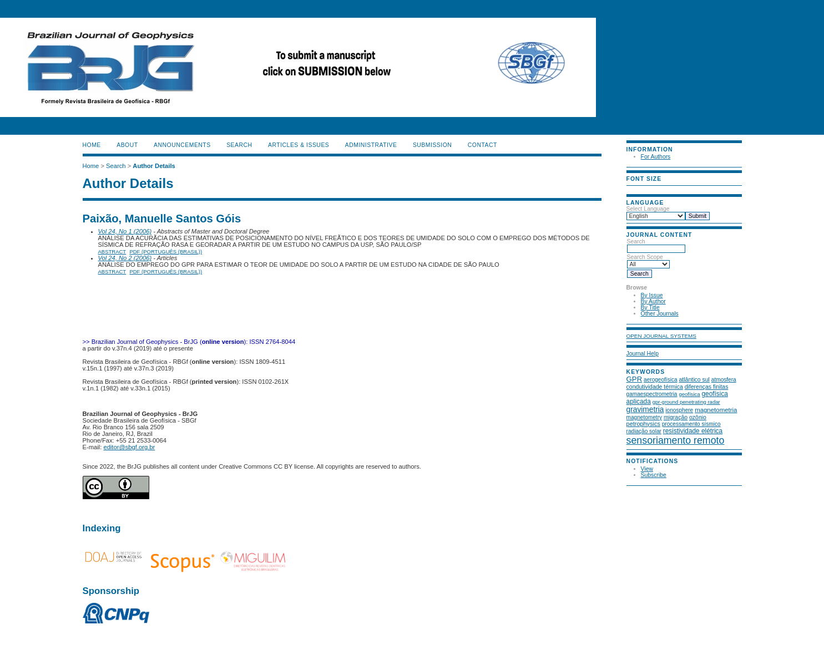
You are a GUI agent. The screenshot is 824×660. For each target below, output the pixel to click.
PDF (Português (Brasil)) (165, 251)
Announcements (182, 145)
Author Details (154, 166)
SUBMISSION (432, 145)
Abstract (112, 251)
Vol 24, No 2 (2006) (125, 258)
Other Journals (660, 314)
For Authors (656, 157)
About (127, 145)
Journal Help (642, 354)
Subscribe (653, 475)
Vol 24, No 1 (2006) (125, 231)
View (647, 469)
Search (656, 245)
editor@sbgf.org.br (129, 447)
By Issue (652, 295)
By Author (653, 301)
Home (92, 145)
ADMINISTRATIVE (371, 145)
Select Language (648, 209)
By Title (650, 307)
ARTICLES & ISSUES (298, 145)
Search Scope (648, 260)
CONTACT (482, 145)
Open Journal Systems (661, 336)
